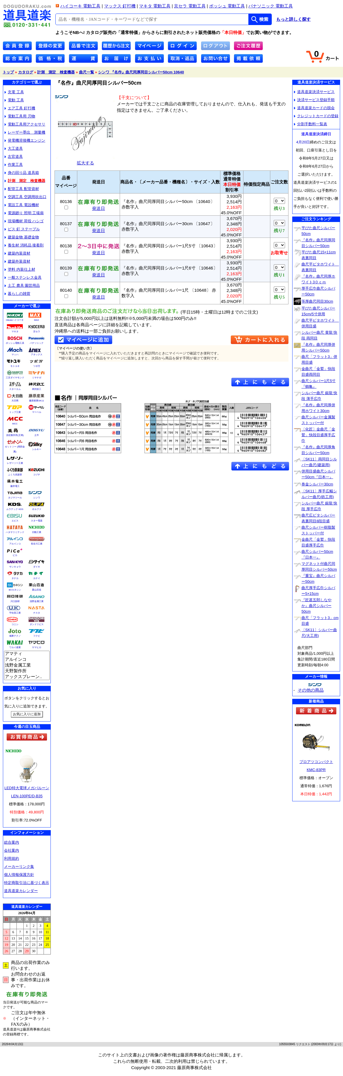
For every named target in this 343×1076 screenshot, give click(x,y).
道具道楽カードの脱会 (314, 108)
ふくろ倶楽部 (15, 474)
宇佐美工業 (15, 613)
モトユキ (15, 366)
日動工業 (36, 532)
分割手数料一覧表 (310, 124)
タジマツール (15, 497)
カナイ (36, 578)
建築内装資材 (17, 253)
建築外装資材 (17, 261)
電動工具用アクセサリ (25, 124)
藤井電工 (15, 486)
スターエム (15, 389)
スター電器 (36, 520)
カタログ (25, 72)
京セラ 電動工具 (189, 5)
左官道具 (14, 156)
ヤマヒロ (36, 647)
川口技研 (15, 601)
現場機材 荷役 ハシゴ (24, 221)
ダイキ (36, 566)
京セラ (36, 331)
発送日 (98, 206)
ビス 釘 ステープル (22, 229)
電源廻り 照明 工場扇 (24, 213)
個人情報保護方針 (19, 874)
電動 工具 (14, 100)
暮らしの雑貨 (17, 293)
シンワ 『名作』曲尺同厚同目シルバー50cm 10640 (141, 72)
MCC (14, 423)
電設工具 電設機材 (22, 205)
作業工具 (14, 164)
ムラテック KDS (14, 509)
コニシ (15, 624)
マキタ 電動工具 (154, 5)
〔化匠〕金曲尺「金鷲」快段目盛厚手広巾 (318, 435)
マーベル (36, 412)
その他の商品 (311, 690)
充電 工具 (14, 92)
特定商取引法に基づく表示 (26, 882)
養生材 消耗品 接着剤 (24, 245)
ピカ (15, 555)
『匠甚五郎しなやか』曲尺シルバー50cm (316, 606)
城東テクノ (15, 636)
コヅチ (36, 474)
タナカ (15, 578)
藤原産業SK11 (36, 400)
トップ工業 (15, 412)
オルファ (36, 509)
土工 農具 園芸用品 (22, 285)
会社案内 (11, 850)
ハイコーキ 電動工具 (80, 5)
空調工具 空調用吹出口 (25, 197)
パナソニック (37, 343)
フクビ (36, 636)
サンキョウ (15, 566)
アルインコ (15, 543)
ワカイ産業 (15, 647)
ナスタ (36, 613)
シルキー (36, 449)
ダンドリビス (37, 624)
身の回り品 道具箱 (22, 172)
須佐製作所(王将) (15, 435)
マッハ (15, 354)
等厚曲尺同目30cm (317, 301)
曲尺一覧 (86, 72)
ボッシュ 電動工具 (227, 5)
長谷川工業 (36, 543)
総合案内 (11, 842)
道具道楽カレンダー (21, 891)
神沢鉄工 (36, 389)
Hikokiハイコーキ (15, 320)
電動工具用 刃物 (20, 116)
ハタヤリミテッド (15, 532)
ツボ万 (36, 366)
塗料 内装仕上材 (20, 269)
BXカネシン (15, 590)
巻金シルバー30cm (317, 484)
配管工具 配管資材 (22, 189)
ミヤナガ (36, 377)
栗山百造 (36, 590)
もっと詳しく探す (293, 19)
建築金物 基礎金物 (22, 237)
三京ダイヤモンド (15, 377)
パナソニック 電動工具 (270, 5)
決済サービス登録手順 (314, 100)
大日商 (15, 400)
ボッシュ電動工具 (15, 343)
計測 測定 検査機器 (56, 72)
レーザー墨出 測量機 (25, 132)
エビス (15, 520)
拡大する (85, 160)
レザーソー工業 (15, 463)
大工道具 (14, 148)
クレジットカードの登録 (316, 116)
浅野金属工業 (37, 601)
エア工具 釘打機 (20, 108)
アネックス (36, 354)
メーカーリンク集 (19, 866)
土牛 (36, 435)
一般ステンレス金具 (23, 277)
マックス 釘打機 (120, 5)
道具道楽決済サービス (314, 92)
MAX (36, 320)
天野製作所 (26, 671)
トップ (8, 72)
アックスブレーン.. (26, 677)
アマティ (26, 654)
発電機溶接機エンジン (25, 140)
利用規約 (11, 858)
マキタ (15, 331)
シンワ (36, 497)
